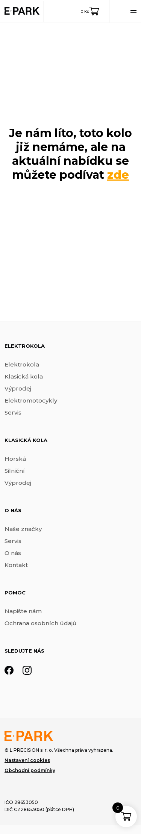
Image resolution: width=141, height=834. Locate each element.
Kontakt (16, 565)
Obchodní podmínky (30, 770)
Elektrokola (22, 364)
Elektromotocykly (31, 400)
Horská (15, 458)
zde (118, 175)
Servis (13, 412)
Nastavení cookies (27, 760)
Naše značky (23, 528)
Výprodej (18, 388)
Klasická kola (24, 376)
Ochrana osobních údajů (40, 623)
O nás (13, 553)
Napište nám (23, 611)
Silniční (15, 470)
